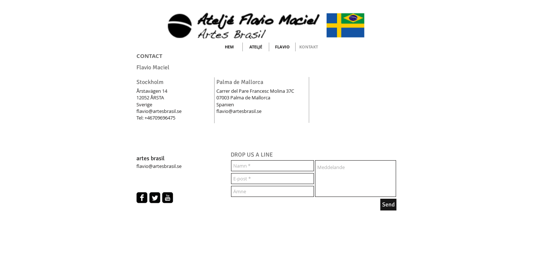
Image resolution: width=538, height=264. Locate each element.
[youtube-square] (167, 197)
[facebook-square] (141, 197)
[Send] (388, 204)
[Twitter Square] (154, 197)
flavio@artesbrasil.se (159, 111)
